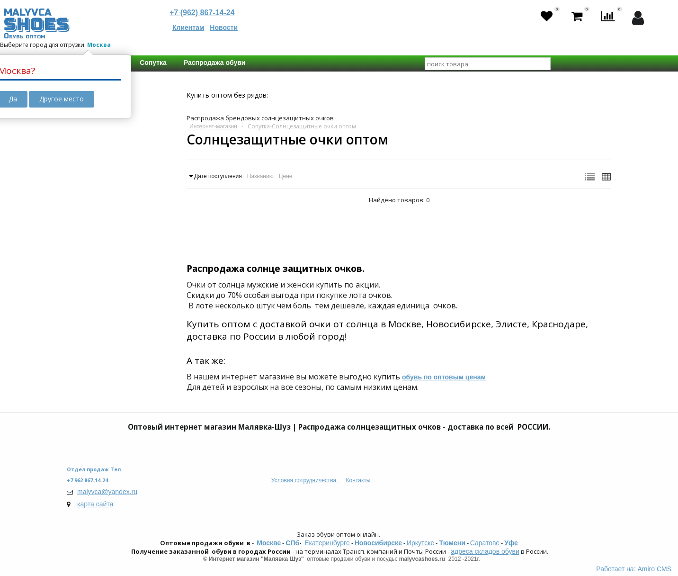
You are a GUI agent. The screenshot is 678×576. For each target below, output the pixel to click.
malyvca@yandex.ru (107, 491)
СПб (292, 543)
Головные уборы (104, 162)
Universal (98, 290)
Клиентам (188, 27)
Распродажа (103, 139)
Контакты (358, 480)
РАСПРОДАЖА (98, 122)
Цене (286, 176)
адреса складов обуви (485, 551)
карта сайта (95, 504)
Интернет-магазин (213, 126)
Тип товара (95, 193)
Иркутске (420, 543)
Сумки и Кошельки (112, 210)
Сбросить (101, 356)
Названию (260, 176)
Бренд (86, 313)
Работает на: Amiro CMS (633, 569)
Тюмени (452, 543)
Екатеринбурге (327, 543)
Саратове (485, 543)
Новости (224, 27)
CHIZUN (95, 330)
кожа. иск (98, 250)
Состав (87, 233)
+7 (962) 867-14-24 (202, 13)
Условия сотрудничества (304, 480)
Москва (99, 45)
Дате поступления (218, 176)
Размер (88, 273)
